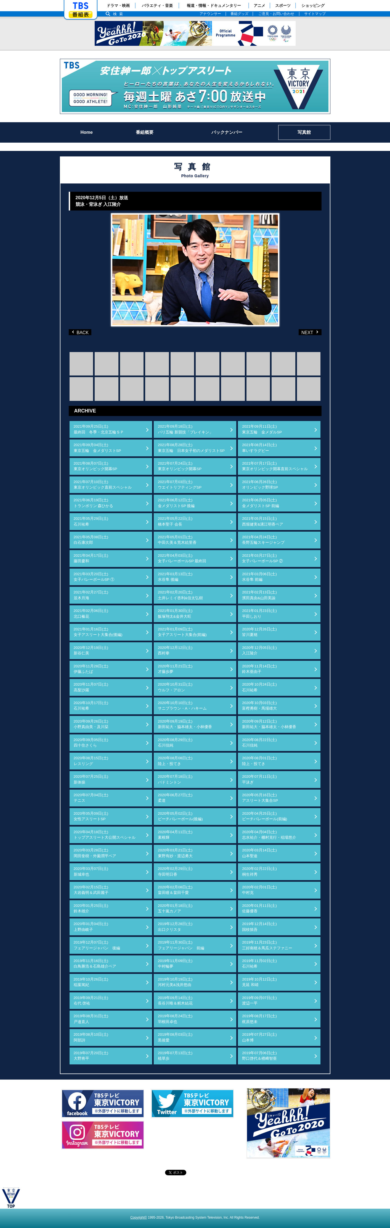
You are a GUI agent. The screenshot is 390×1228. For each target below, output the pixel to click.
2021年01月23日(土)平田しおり (259, 613)
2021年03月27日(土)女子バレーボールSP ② (262, 558)
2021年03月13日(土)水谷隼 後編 (175, 577)
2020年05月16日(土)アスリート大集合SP (260, 798)
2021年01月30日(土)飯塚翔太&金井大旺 (175, 613)
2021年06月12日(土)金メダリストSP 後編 (176, 503)
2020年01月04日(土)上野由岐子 (91, 926)
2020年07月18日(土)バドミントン (175, 779)
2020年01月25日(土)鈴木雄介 (91, 908)
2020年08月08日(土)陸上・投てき (175, 761)
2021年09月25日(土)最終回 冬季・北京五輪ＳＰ (99, 429)
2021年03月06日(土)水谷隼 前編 (259, 577)
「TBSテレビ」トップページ (80, 5)
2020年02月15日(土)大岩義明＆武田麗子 (91, 890)
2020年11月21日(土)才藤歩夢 (175, 669)
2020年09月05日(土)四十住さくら (91, 742)
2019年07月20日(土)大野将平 (91, 1056)
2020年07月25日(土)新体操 (91, 779)
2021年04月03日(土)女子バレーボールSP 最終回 (182, 558)
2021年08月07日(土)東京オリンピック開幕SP (95, 466)
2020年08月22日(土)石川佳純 (259, 742)
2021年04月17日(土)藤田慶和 (91, 558)
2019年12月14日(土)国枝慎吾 (259, 926)
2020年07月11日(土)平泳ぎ (259, 779)
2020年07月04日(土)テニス (91, 798)
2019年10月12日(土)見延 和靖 (259, 982)
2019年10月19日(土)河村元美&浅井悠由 (175, 982)
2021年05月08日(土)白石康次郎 (91, 540)
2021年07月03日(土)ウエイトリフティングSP (179, 484)
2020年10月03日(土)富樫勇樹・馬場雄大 (259, 705)
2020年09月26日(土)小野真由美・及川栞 (91, 724)
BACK (81, 332)
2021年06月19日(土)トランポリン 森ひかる (93, 503)
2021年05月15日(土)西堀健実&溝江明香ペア (262, 521)
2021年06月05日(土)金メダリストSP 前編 (260, 503)
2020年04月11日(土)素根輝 (175, 835)
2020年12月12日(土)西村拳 (175, 650)
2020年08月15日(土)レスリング (91, 761)
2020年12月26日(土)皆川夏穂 (259, 632)
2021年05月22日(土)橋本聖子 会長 (175, 521)
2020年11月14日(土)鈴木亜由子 (259, 669)
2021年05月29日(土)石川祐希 (91, 521)
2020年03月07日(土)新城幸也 (91, 871)
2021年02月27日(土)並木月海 (91, 595)
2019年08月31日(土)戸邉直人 (91, 1019)
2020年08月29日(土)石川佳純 (175, 742)
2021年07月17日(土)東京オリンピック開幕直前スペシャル (275, 466)
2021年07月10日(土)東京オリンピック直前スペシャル (103, 484)
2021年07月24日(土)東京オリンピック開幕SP (179, 466)
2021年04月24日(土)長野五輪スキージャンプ (263, 540)
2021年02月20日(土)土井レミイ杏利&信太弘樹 (180, 595)
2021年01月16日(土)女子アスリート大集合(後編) (98, 632)
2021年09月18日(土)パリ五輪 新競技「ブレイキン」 (185, 429)
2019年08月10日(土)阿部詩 (91, 1037)
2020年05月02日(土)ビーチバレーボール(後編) (180, 816)
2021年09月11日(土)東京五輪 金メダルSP (262, 429)
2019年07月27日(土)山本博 (259, 1037)
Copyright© (138, 1217)
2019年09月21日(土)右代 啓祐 (91, 1000)
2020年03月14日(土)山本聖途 (259, 853)
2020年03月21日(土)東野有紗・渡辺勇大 (175, 853)
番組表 (80, 14)
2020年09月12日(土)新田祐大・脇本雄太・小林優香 (269, 724)
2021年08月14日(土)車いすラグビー (259, 447)
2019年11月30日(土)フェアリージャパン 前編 (181, 945)
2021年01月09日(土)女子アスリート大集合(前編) (182, 632)
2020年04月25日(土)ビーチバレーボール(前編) (264, 816)
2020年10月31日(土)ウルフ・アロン (175, 687)
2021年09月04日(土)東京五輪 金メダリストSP (97, 447)
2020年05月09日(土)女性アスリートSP (91, 816)
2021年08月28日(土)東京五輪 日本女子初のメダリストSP (191, 447)
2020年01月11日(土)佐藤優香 (259, 908)
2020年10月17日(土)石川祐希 (91, 705)
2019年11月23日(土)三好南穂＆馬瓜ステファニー (267, 945)
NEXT (301, 332)
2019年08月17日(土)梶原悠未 (259, 1019)
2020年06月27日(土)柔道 (175, 798)
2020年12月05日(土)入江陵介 (259, 650)
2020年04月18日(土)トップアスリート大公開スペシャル (105, 835)
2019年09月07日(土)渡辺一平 (259, 1000)
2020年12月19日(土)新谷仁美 (91, 650)
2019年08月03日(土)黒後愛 (175, 1037)
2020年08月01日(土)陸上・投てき (259, 761)
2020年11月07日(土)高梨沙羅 (91, 687)
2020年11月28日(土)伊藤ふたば (91, 669)
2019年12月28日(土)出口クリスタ (175, 926)
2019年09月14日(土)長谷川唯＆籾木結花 (175, 1000)
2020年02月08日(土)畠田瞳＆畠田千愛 (175, 890)
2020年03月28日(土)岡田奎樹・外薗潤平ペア (95, 853)
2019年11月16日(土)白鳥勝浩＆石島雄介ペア (95, 963)
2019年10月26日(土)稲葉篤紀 (91, 982)
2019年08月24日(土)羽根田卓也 (175, 1019)
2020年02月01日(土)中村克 (259, 890)
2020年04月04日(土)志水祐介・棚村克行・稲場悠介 (269, 835)
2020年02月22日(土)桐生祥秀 (259, 871)
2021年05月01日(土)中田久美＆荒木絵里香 (177, 540)
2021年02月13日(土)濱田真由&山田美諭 (259, 595)
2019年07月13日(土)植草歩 (175, 1056)
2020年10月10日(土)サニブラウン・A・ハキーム (182, 705)
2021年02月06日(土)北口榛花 (91, 613)
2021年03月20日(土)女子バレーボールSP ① (94, 577)
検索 (119, 14)
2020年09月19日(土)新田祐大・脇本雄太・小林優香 (185, 724)
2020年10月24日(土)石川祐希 (259, 687)
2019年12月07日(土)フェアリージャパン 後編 (97, 945)
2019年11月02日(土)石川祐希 (259, 963)
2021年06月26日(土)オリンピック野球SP (260, 484)
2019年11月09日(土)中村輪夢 (175, 963)
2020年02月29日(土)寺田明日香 (175, 871)
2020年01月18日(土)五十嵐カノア (175, 908)
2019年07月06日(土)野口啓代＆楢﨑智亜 (259, 1056)
